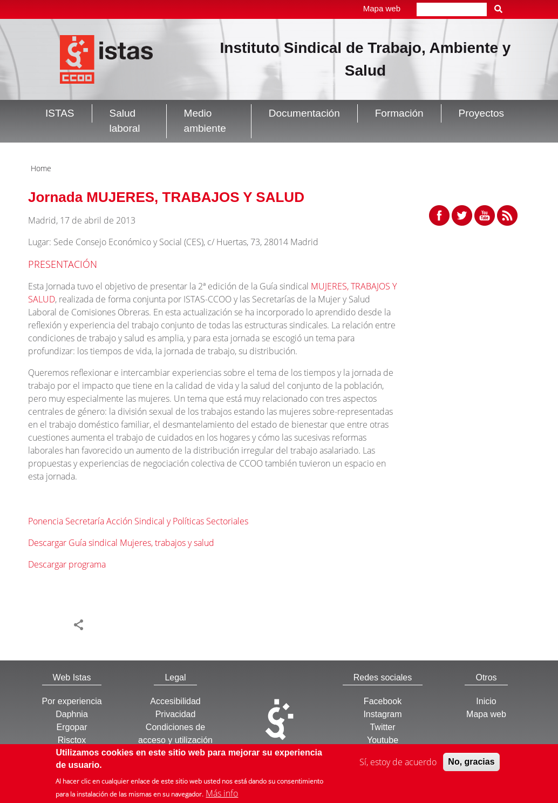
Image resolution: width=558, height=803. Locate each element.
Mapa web (381, 8)
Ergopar (72, 727)
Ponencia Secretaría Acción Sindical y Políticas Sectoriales (138, 521)
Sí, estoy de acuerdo (398, 764)
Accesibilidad (175, 701)
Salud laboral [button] (125, 120)
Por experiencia (71, 701)
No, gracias (471, 763)
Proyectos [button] (481, 113)
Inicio (486, 701)
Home (41, 168)
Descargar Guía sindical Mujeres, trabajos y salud (121, 543)
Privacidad (175, 714)
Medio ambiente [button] (205, 120)
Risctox (72, 740)
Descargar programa (67, 564)
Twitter (382, 727)
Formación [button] (399, 113)
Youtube (382, 740)
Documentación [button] (304, 113)
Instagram (382, 714)
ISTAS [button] (59, 113)
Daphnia (72, 714)
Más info (222, 795)
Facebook (383, 701)
